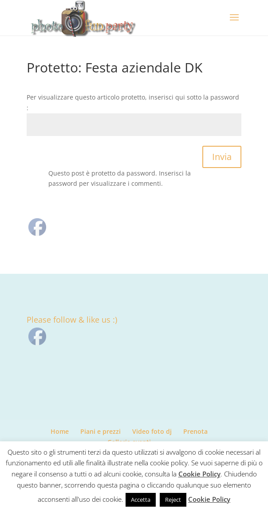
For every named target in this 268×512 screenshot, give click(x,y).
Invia (222, 157)
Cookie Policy (199, 473)
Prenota (195, 431)
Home (60, 431)
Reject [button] (173, 500)
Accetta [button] (140, 500)
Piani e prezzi (100, 431)
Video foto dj (152, 431)
